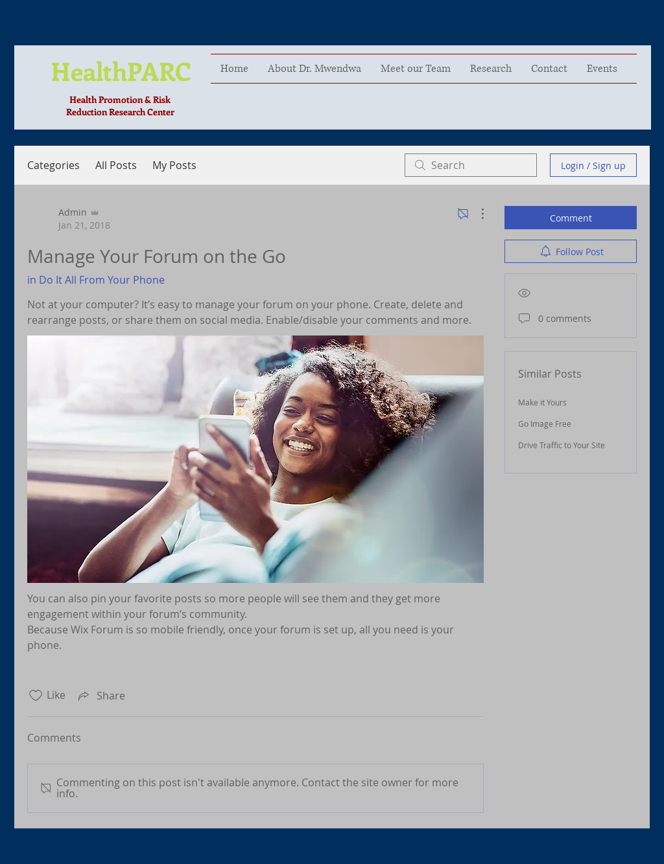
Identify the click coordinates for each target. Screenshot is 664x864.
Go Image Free (544, 423)
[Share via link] (100, 695)
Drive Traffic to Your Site (561, 445)
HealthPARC (121, 70)
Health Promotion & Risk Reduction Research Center (120, 105)
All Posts (116, 165)
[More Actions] (476, 214)
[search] (471, 165)
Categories (53, 165)
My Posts (174, 165)
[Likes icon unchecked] (35, 695)
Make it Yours (542, 402)
